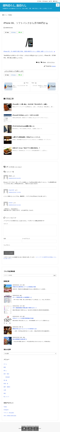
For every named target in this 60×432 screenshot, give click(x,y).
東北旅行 (8, 377)
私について (6, 396)
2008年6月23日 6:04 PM (15, 178)
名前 (5, 238)
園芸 (5, 367)
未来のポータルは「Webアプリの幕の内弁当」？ (26, 148)
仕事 (5, 390)
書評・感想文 (7, 386)
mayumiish (11, 190)
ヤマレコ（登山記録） (9, 412)
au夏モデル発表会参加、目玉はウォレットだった (26, 137)
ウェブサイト (7, 245)
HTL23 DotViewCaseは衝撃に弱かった (23, 126)
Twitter (5, 406)
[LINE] (20, 32)
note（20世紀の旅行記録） (10, 415)
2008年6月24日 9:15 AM (15, 205)
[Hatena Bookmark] (13, 32)
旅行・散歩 (6, 373)
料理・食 (6, 383)
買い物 (5, 380)
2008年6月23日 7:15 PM (15, 192)
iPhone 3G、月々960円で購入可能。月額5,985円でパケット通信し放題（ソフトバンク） (28, 51)
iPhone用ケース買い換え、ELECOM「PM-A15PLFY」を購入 (29, 104)
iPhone (44, 62)
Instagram (6, 409)
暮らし (5, 370)
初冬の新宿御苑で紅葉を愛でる (20, 339)
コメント (6, 223)
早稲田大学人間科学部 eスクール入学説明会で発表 (24, 286)
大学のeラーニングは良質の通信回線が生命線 (23, 318)
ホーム (5, 15)
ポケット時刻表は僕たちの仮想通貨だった (22, 297)
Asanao (54, 66)
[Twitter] (7, 32)
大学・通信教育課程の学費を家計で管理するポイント (25, 307)
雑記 (11, 15)
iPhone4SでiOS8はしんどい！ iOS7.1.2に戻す (25, 115)
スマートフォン (51, 62)
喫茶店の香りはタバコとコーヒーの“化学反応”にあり (25, 328)
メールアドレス (26, 238)
